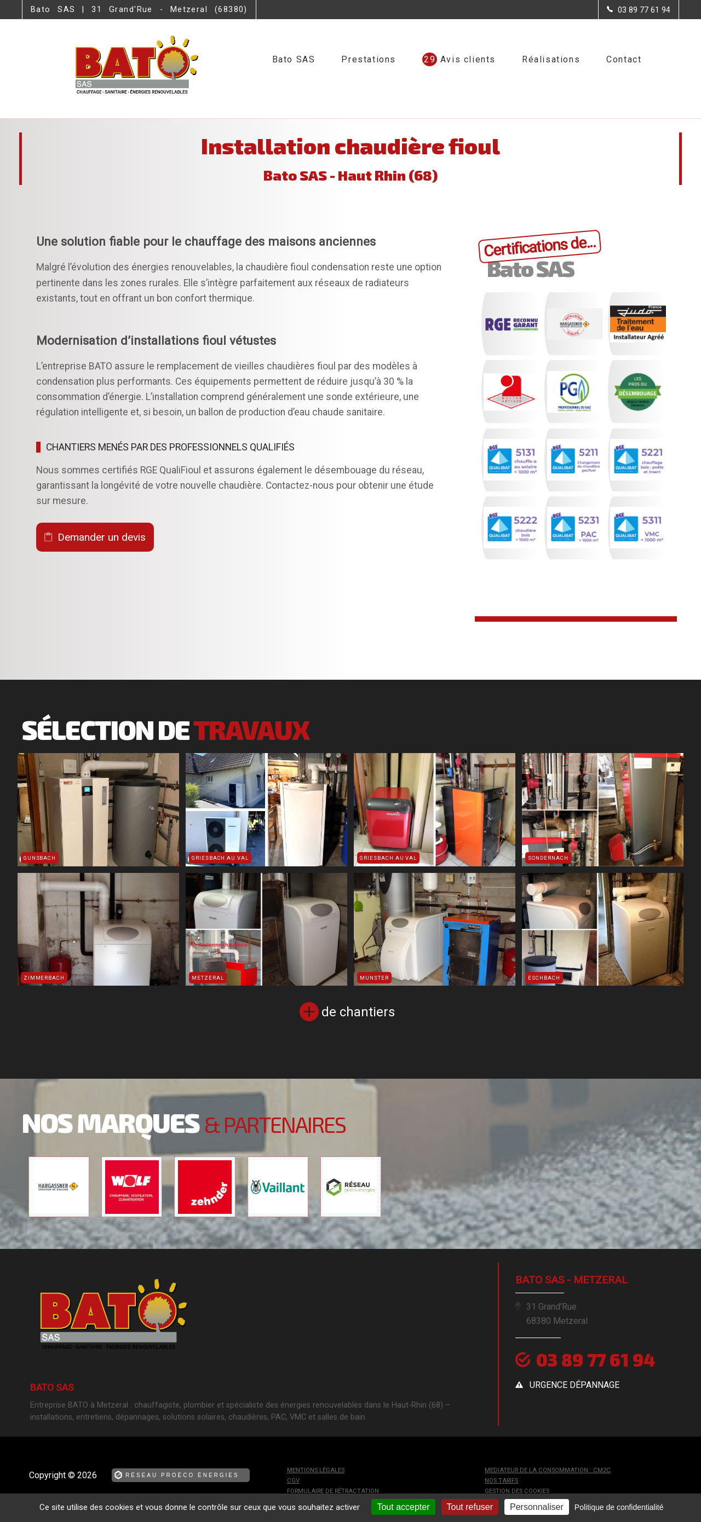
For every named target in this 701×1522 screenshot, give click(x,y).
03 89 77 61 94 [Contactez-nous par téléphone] (596, 1359)
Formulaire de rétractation (333, 1491)
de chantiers (358, 1012)
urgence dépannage (574, 1385)
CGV (293, 1480)
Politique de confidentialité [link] (619, 1507)
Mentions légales (315, 1470)
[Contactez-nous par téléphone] (638, 10)
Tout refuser (470, 1507)
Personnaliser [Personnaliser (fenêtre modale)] (537, 1507)
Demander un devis (102, 537)
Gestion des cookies (517, 1491)
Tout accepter (403, 1507)
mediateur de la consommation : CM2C (548, 1470)
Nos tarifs (501, 1480)
